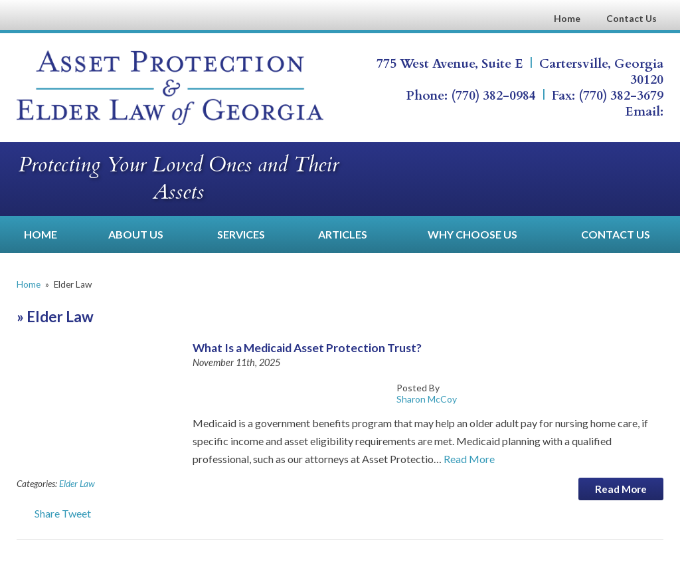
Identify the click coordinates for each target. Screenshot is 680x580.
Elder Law (77, 483)
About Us (135, 234)
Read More (469, 458)
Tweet (76, 513)
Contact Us (631, 18)
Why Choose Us (472, 234)
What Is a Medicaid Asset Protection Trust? (307, 348)
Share (38, 513)
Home (567, 18)
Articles (342, 234)
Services (241, 234)
